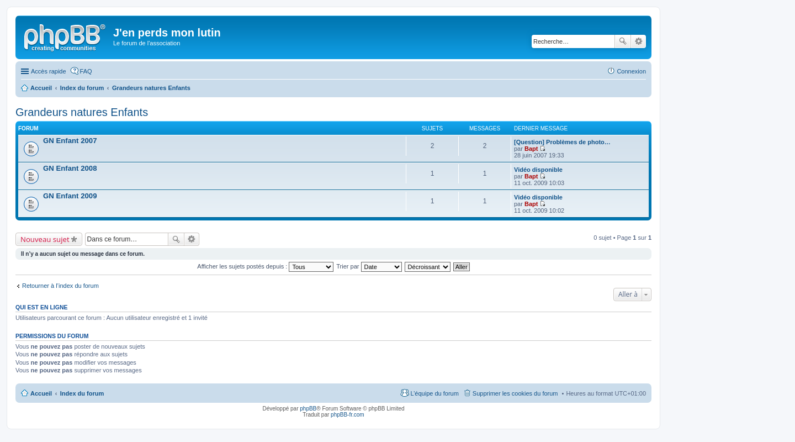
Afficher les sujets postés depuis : (265, 266)
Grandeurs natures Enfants (81, 112)
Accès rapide (48, 71)
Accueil (41, 393)
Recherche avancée (638, 41)
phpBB (308, 409)
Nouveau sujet (45, 239)
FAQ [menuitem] (86, 71)
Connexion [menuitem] (631, 71)
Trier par (368, 266)
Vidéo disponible (538, 169)
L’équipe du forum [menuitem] (434, 393)
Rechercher (622, 41)
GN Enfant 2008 (70, 168)
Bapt (531, 148)
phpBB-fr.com (347, 415)
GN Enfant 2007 (70, 140)
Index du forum (82, 393)
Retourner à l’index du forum (60, 285)
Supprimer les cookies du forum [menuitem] (515, 393)
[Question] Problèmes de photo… (562, 142)
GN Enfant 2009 (70, 196)
